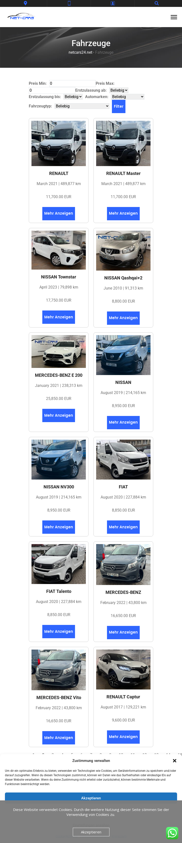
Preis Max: (105, 83)
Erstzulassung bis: (45, 96)
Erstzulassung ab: (91, 90)
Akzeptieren (91, 798)
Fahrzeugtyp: (40, 106)
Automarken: (96, 96)
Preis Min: (38, 83)
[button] (174, 760)
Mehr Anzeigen (58, 213)
